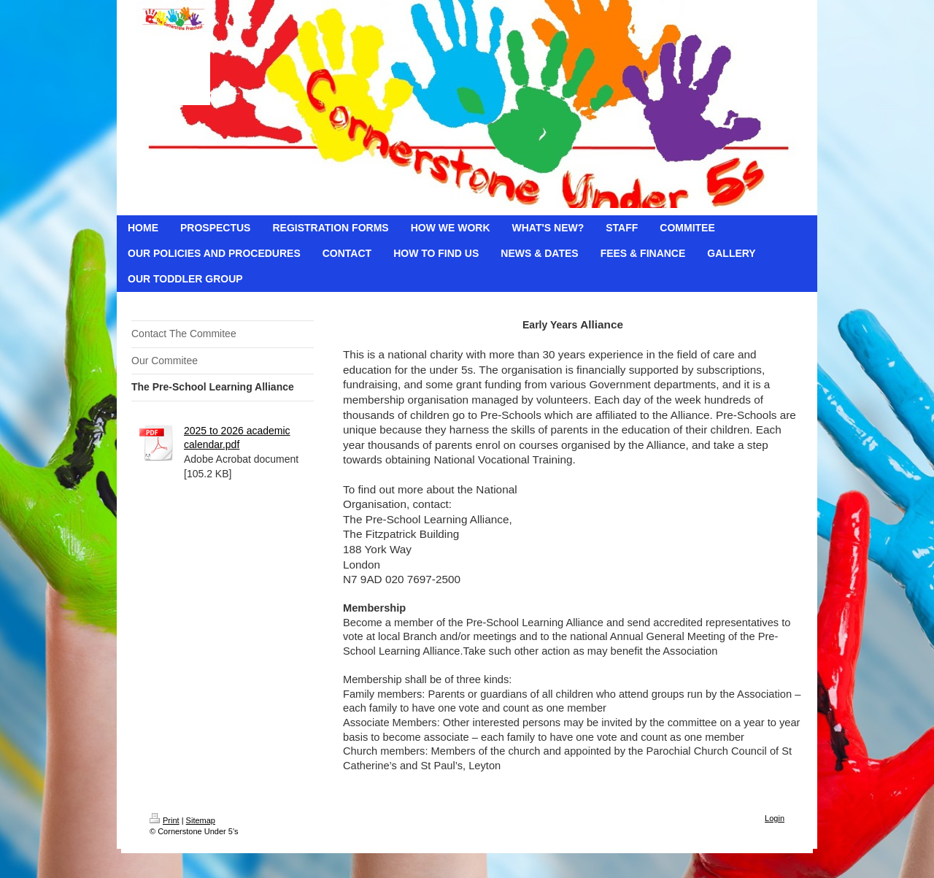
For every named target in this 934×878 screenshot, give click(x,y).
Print (165, 820)
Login (774, 818)
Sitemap (200, 820)
